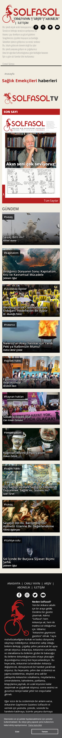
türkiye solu (13, 540)
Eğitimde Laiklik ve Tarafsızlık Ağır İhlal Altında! (27, 382)
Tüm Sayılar (51, 200)
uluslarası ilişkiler (16, 289)
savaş (9, 217)
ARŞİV (37, 19)
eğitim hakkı (13, 360)
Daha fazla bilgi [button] (35, 725)
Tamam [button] (45, 732)
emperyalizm (14, 432)
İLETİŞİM (23, 23)
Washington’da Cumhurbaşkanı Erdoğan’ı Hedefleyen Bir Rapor (25, 311)
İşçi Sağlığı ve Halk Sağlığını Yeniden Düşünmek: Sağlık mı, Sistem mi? (28, 490)
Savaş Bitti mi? (13, 238)
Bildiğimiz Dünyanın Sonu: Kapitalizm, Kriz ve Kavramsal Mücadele (30, 275)
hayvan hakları (15, 396)
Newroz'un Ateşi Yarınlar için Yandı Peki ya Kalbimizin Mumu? (28, 347)
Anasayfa (9, 73)
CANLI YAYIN (22, 19)
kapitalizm (12, 253)
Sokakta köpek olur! (17, 418)
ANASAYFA (13, 583)
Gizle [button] (17, 732)
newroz (10, 325)
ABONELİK (52, 19)
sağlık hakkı (13, 468)
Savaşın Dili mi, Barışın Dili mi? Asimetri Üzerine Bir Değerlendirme (28, 526)
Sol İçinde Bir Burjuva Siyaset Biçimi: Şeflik (29, 562)
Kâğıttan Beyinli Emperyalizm (24, 454)
